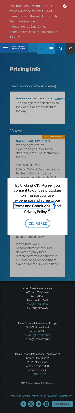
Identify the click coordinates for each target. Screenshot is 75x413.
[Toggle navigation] (4, 47)
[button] (50, 48)
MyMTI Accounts (41, 48)
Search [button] (60, 48)
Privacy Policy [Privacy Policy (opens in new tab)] (35, 211)
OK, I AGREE (37, 223)
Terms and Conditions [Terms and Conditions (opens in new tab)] (32, 205)
